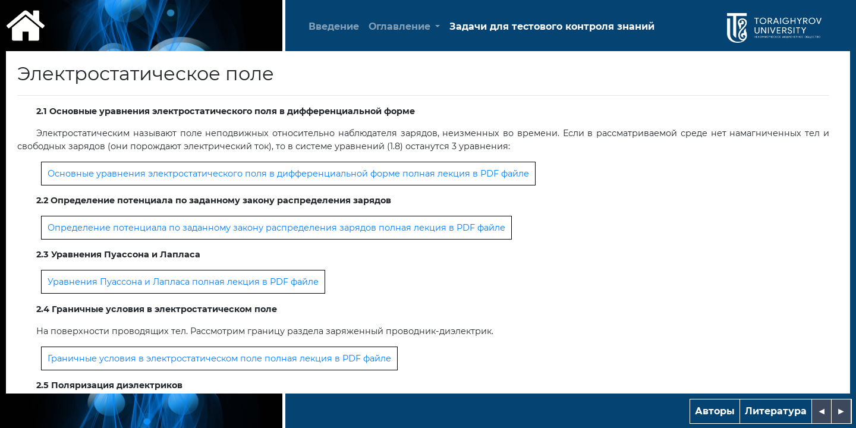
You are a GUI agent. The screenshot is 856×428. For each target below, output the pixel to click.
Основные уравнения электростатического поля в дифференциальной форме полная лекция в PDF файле (288, 173)
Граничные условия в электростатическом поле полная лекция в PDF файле (219, 358)
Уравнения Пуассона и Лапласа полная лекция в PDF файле (183, 281)
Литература (776, 411)
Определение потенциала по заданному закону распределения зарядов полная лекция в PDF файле (276, 227)
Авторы (715, 411)
